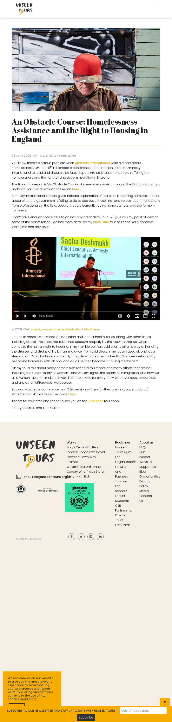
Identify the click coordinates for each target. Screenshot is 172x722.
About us (146, 442)
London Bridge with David (86, 452)
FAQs (143, 447)
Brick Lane (101, 222)
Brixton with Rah (78, 476)
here (75, 189)
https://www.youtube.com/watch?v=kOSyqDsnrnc (66, 329)
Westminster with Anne (84, 466)
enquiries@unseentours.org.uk (47, 477)
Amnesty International (92, 163)
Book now (122, 442)
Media (144, 491)
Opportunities (149, 476)
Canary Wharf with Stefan (86, 471)
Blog (142, 471)
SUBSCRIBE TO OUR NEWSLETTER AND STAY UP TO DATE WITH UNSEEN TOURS (61, 711)
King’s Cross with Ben (82, 447)
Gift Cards (122, 525)
